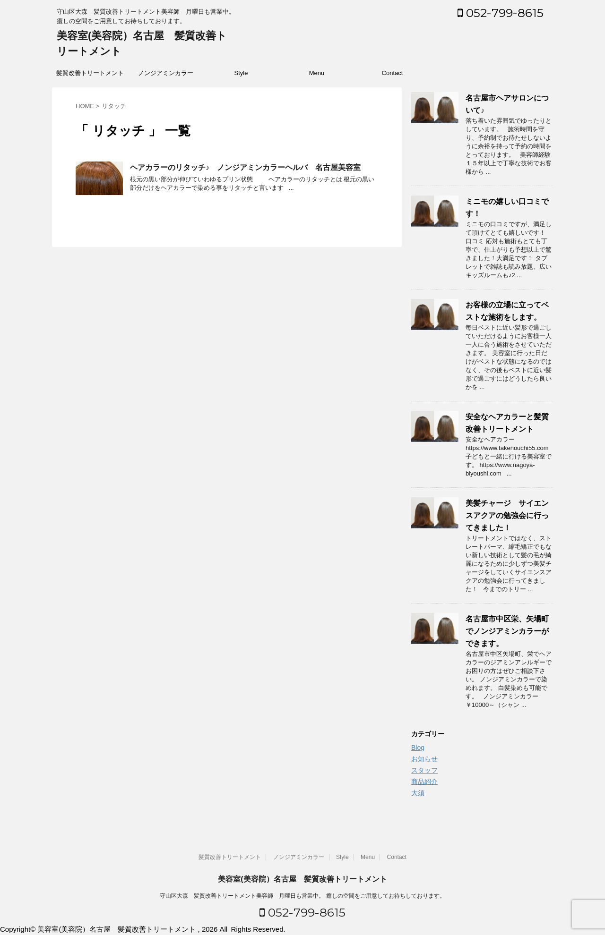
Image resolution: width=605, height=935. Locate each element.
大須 (417, 793)
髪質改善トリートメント (90, 72)
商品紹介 (424, 781)
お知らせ (424, 759)
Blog (417, 747)
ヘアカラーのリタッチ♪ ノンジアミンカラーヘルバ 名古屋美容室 (245, 167)
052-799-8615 (501, 13)
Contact (392, 72)
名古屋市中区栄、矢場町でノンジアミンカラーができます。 (507, 631)
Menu (317, 72)
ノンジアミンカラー (165, 72)
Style (241, 72)
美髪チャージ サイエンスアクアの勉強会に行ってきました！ (507, 515)
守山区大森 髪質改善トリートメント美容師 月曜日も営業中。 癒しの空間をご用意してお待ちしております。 (302, 895)
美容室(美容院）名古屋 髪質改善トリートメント (302, 879)
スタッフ (424, 770)
